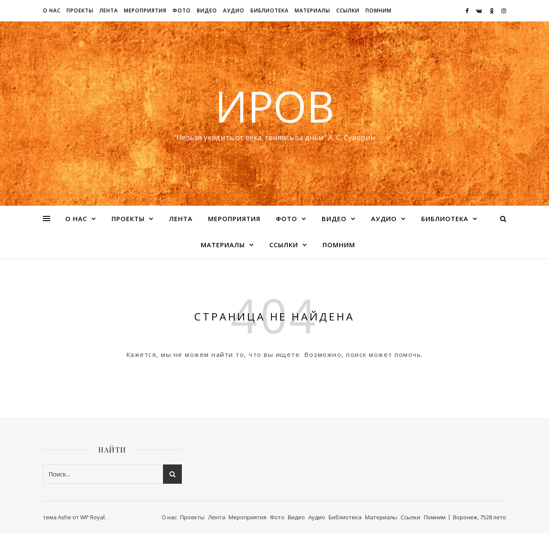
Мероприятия (145, 10)
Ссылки (347, 10)
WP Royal (92, 517)
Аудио (233, 10)
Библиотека (269, 10)
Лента (109, 10)
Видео (207, 10)
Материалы (312, 10)
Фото (181, 10)
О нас (51, 10)
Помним (378, 10)
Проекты (80, 10)
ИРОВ (274, 105)
